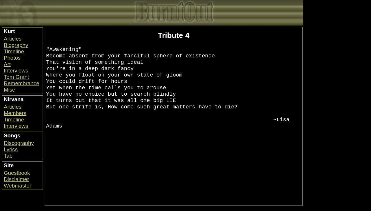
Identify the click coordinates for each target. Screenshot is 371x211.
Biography (16, 45)
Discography (19, 143)
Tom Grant (16, 77)
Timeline (14, 51)
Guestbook (17, 173)
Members (15, 113)
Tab (8, 156)
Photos (12, 58)
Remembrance (21, 83)
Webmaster (17, 186)
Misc (9, 90)
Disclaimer (16, 179)
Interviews (16, 71)
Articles (12, 39)
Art (7, 64)
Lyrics (11, 149)
